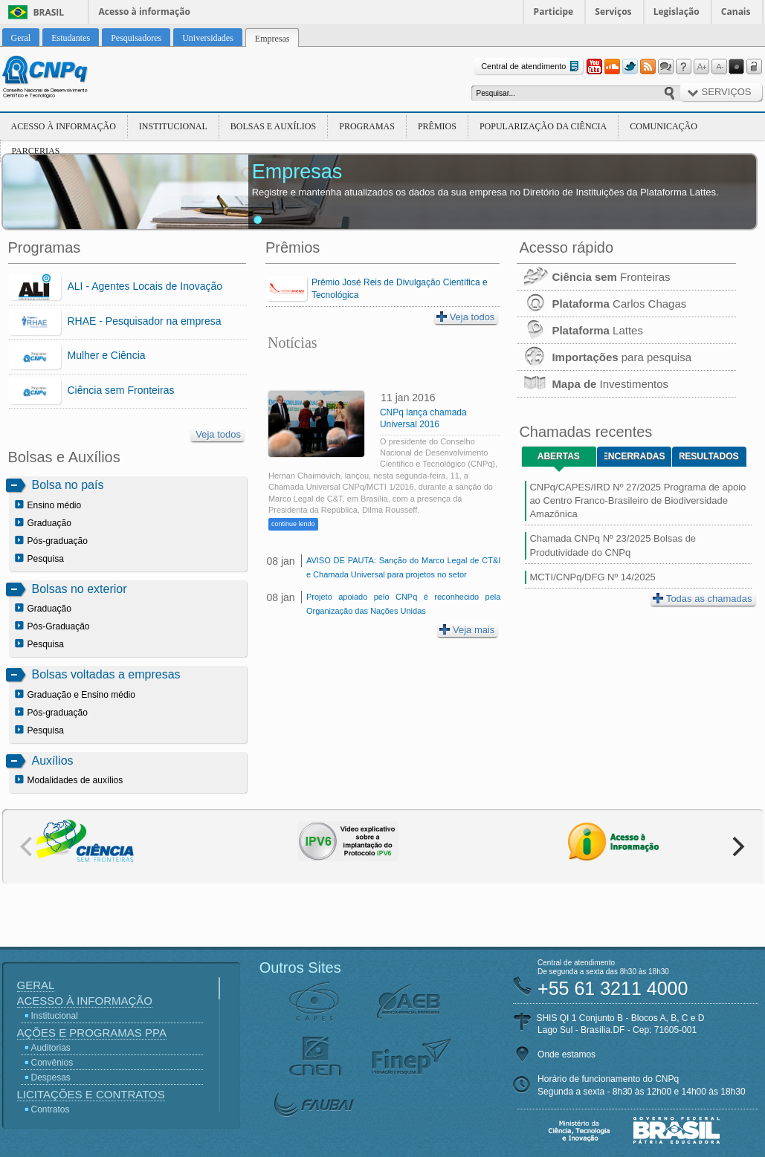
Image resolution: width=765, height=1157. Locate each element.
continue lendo (293, 524)
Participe (554, 11)
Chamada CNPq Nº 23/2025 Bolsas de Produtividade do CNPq (612, 545)
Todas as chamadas (702, 598)
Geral (36, 985)
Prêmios (437, 126)
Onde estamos (566, 1054)
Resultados (709, 456)
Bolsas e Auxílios (273, 126)
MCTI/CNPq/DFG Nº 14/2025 (592, 577)
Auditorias (51, 1048)
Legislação (676, 11)
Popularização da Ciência (543, 126)
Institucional (173, 126)
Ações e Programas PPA (92, 1032)
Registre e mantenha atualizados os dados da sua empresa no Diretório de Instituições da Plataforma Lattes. (485, 192)
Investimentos (592, 384)
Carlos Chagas (601, 304)
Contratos (50, 1109)
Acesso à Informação (63, 126)
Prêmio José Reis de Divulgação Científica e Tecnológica (400, 288)
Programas (367, 126)
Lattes (580, 330)
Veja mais (466, 629)
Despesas (51, 1077)
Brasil (49, 12)
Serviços (613, 11)
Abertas (559, 456)
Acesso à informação (144, 11)
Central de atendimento (531, 66)
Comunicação (663, 126)
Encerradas (634, 456)
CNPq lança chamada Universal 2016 (423, 418)
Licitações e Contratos (91, 1094)
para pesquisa (604, 357)
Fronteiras (593, 277)
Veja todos (218, 434)
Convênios (52, 1062)
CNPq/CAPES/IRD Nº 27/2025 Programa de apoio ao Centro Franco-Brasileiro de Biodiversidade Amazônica (637, 500)
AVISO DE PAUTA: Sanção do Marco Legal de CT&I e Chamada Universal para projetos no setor (403, 567)
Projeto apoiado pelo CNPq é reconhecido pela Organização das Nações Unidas (403, 603)
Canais (736, 11)
